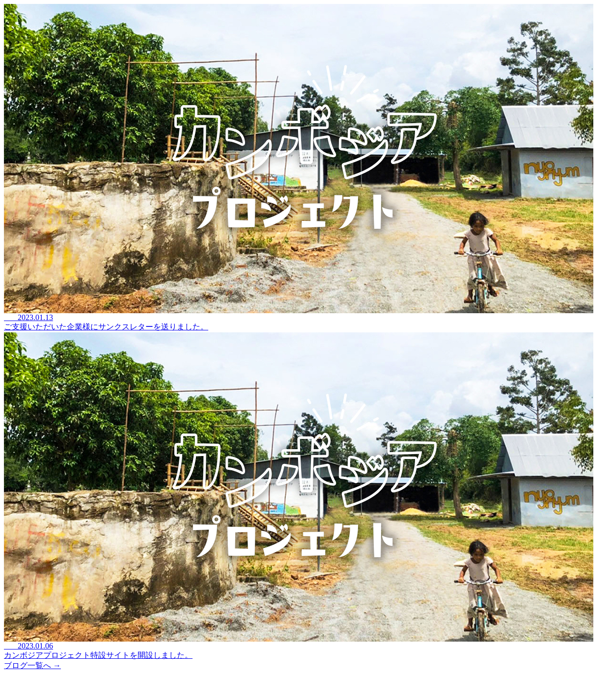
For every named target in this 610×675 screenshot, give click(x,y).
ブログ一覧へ (32, 665)
